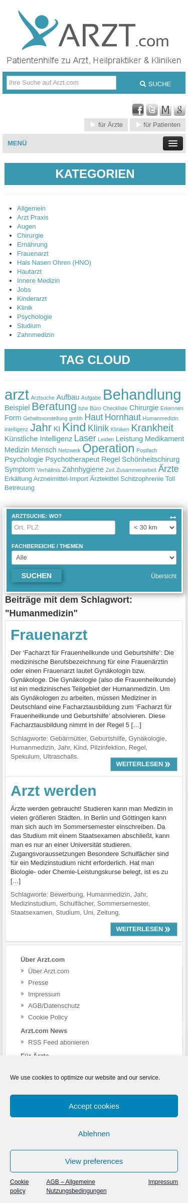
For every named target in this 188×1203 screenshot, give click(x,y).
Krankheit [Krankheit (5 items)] (152, 427)
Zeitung (107, 912)
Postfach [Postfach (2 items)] (146, 450)
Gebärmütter (68, 738)
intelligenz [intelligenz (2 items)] (16, 429)
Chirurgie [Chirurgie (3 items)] (143, 408)
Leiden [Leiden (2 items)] (106, 439)
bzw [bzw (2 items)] (83, 408)
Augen (26, 226)
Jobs (24, 289)
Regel (137, 747)
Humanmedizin (32, 747)
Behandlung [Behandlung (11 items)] (142, 394)
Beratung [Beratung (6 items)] (54, 406)
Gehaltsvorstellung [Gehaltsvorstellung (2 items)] (45, 418)
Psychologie (34, 316)
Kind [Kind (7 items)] (74, 427)
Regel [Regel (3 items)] (110, 459)
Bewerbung (66, 894)
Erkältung (18, 478)
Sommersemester (122, 903)
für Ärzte (106, 124)
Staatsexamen (31, 912)
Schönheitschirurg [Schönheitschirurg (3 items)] (150, 459)
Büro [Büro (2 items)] (95, 408)
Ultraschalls (60, 756)
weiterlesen (144, 764)
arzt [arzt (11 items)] (17, 394)
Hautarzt (29, 271)
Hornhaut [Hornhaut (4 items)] (123, 417)
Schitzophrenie (141, 478)
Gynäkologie (147, 738)
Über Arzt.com (48, 971)
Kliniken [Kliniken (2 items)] (120, 429)
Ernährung (32, 244)
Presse (38, 982)
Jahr (64, 747)
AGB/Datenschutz (54, 1005)
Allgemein (31, 208)
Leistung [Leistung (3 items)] (129, 439)
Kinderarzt (32, 298)
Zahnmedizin (35, 334)
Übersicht (163, 576)
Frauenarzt (33, 253)
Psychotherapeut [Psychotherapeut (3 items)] (72, 459)
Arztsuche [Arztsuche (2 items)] (43, 398)
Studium (29, 325)
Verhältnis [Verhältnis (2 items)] (48, 470)
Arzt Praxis (33, 217)
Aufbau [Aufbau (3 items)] (68, 397)
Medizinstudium (33, 903)
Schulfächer (77, 903)
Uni (88, 912)
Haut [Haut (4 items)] (93, 417)
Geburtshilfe (107, 738)
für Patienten (157, 124)
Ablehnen (94, 1133)
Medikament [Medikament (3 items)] (164, 439)
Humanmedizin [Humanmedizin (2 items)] (160, 418)
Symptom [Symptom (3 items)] (20, 469)
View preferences (94, 1161)
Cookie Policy (48, 1017)
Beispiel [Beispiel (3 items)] (17, 408)
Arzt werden (54, 790)
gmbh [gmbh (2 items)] (76, 418)
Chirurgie (30, 235)
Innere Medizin (38, 280)
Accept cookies (94, 1106)
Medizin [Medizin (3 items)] (17, 450)
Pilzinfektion (107, 747)
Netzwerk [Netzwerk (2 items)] (69, 450)
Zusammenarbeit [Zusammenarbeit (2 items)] (136, 470)
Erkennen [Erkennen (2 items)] (171, 408)
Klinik (25, 307)
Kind (80, 747)
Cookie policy (19, 1186)
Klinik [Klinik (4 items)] (98, 428)
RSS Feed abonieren (58, 1042)
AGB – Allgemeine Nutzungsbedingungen (76, 1186)
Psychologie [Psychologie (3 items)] (24, 459)
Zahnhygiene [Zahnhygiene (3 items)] (83, 469)
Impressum (163, 1181)
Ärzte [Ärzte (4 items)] (168, 469)
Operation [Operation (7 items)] (108, 448)
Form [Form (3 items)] (13, 418)
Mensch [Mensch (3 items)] (43, 450)
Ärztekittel (104, 478)
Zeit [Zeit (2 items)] (110, 470)
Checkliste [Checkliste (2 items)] (115, 408)
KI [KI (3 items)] (57, 429)
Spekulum (25, 756)
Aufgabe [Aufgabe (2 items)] (91, 398)
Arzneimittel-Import (61, 478)
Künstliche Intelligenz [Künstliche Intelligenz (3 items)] (38, 439)
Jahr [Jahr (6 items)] (41, 427)
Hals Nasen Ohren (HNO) (54, 262)
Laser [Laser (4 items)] (85, 438)
